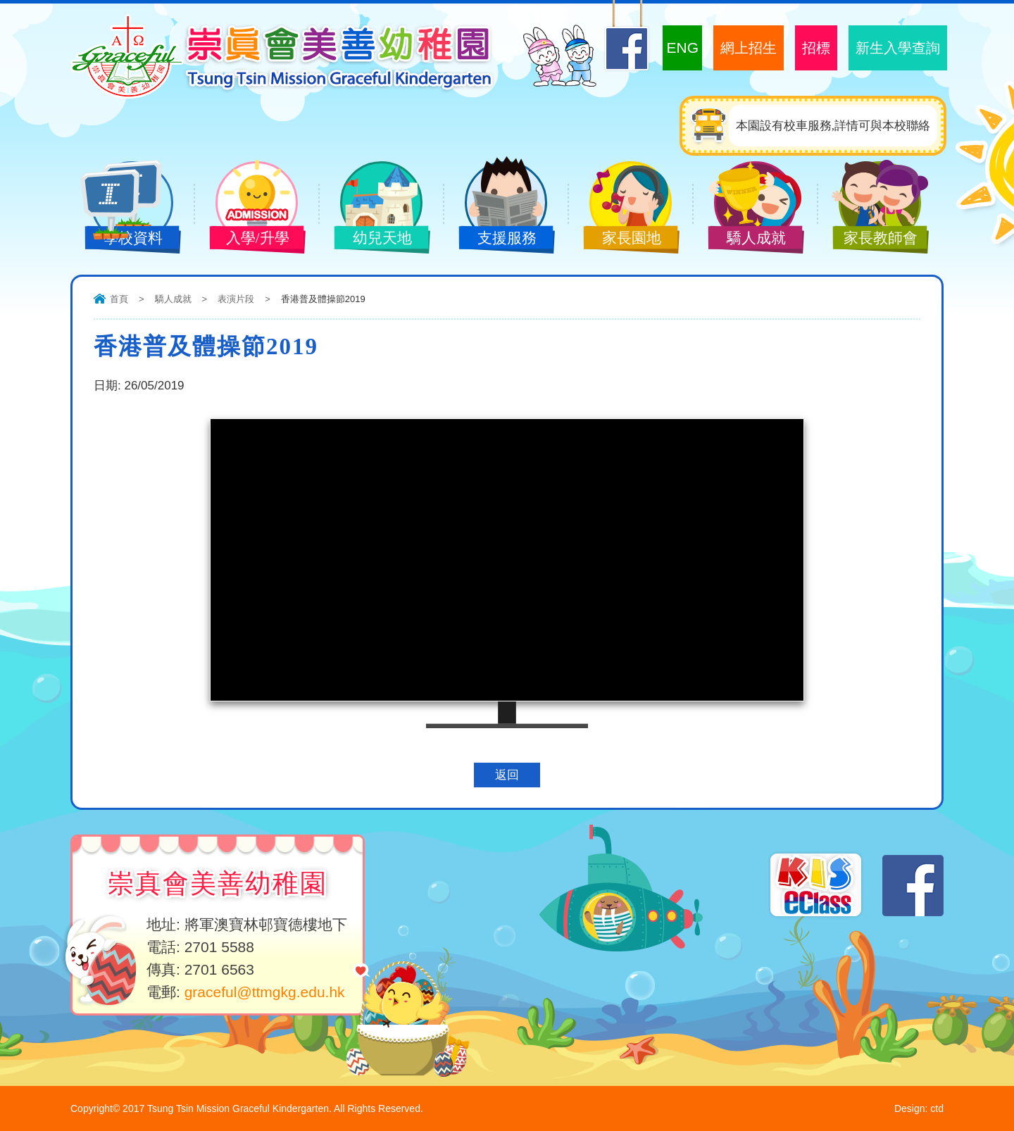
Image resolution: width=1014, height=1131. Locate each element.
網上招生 (748, 48)
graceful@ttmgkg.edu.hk (264, 992)
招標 (816, 48)
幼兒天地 (371, 239)
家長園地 (620, 239)
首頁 (119, 299)
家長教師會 (869, 239)
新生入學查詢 (898, 48)
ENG (682, 47)
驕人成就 (745, 239)
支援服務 (495, 239)
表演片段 (236, 299)
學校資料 (121, 239)
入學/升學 (246, 239)
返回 (507, 775)
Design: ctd (919, 1108)
